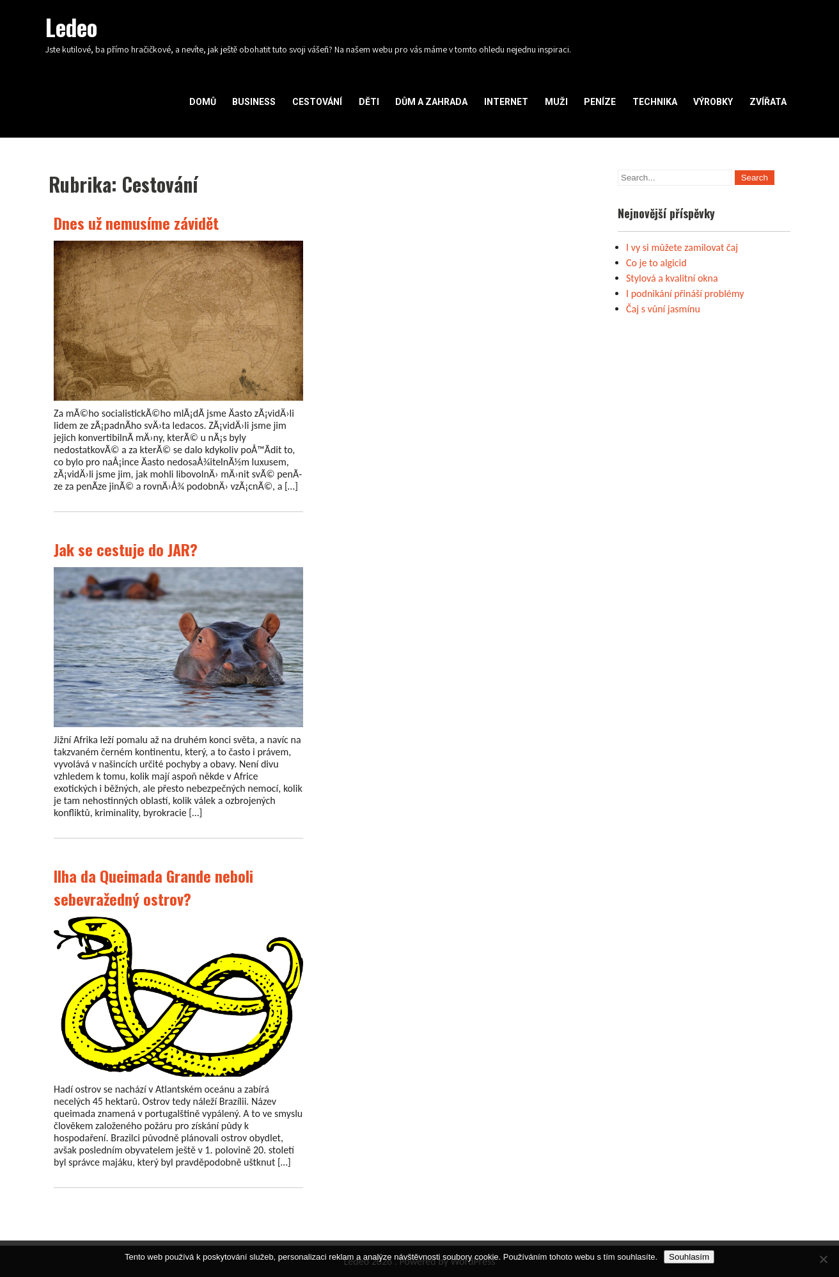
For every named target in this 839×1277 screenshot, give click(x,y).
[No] (823, 1259)
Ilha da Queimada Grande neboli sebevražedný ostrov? (153, 887)
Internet (506, 102)
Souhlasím (689, 1257)
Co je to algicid (656, 263)
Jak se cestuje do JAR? (126, 549)
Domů (202, 102)
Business (254, 102)
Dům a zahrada (431, 102)
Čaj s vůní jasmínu (663, 309)
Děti (369, 102)
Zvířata (768, 102)
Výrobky (713, 102)
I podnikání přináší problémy (685, 293)
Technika (654, 102)
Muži (556, 102)
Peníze (600, 102)
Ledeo (71, 27)
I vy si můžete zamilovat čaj (682, 247)
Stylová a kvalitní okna (672, 278)
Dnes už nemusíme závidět (136, 222)
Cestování (317, 102)
